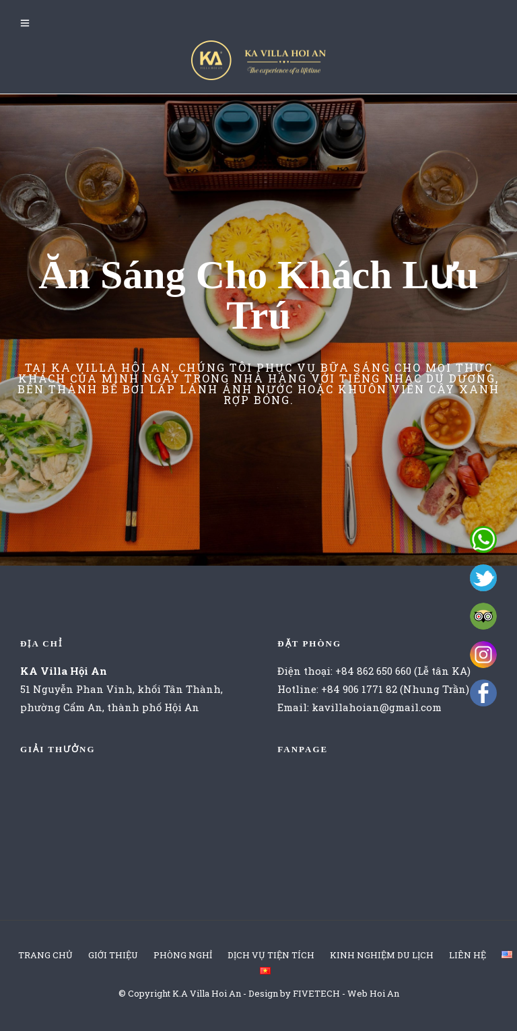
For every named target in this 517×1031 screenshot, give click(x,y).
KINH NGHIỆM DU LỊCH (382, 955)
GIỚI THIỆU (113, 955)
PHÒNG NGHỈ (182, 955)
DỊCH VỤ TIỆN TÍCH (271, 955)
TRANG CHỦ (45, 955)
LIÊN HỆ (467, 955)
